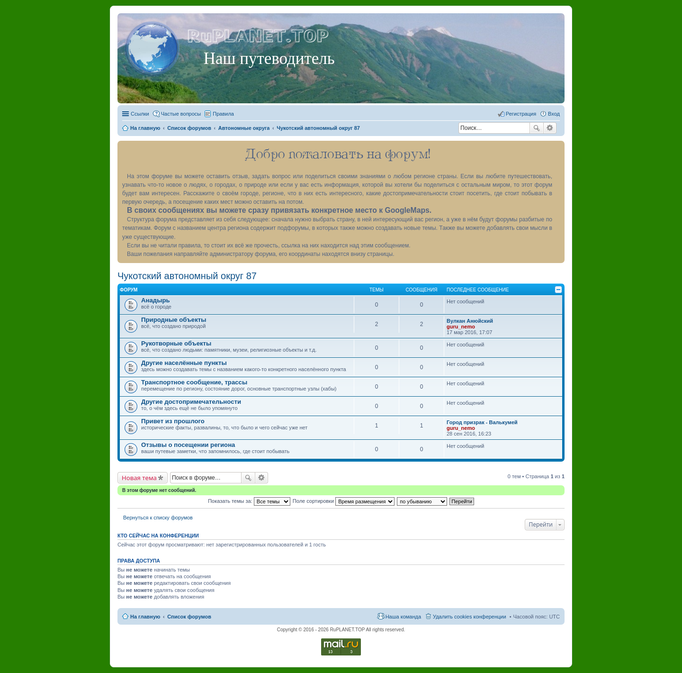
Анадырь (155, 300)
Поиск (536, 128)
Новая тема (139, 477)
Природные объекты (173, 319)
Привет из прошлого (173, 421)
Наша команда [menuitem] (403, 616)
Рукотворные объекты (176, 343)
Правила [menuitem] (223, 114)
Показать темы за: (249, 501)
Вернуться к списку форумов (158, 517)
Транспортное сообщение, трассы (194, 382)
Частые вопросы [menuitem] (181, 114)
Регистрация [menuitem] (521, 114)
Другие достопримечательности (191, 401)
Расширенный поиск (550, 128)
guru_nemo (461, 326)
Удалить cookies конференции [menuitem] (469, 616)
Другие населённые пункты (184, 362)
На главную (145, 616)
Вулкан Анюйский (470, 321)
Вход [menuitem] (554, 114)
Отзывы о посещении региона (188, 444)
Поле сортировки (344, 501)
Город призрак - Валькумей (482, 422)
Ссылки (140, 114)
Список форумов (189, 616)
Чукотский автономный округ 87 (187, 276)
